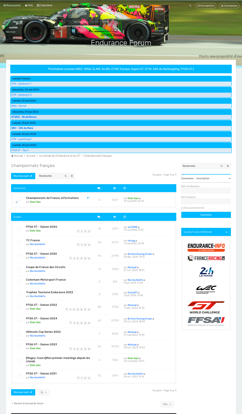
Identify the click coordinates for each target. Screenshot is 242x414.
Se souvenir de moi (194, 207)
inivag (131, 240)
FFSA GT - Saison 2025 (41, 253)
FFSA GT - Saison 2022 (41, 304)
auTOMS (132, 226)
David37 (132, 292)
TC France (33, 239)
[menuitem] (29, 5)
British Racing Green (140, 253)
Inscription (202, 178)
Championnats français (33, 164)
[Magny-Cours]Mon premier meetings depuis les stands (58, 359)
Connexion (187, 178)
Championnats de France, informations (52, 197)
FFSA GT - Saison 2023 (41, 344)
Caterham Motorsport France (46, 279)
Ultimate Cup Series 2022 (43, 331)
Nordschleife (37, 243)
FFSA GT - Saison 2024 (41, 318)
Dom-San (35, 201)
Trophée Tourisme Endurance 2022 (49, 292)
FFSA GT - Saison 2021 (41, 373)
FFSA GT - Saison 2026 (41, 226)
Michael (132, 267)
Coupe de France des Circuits (45, 266)
